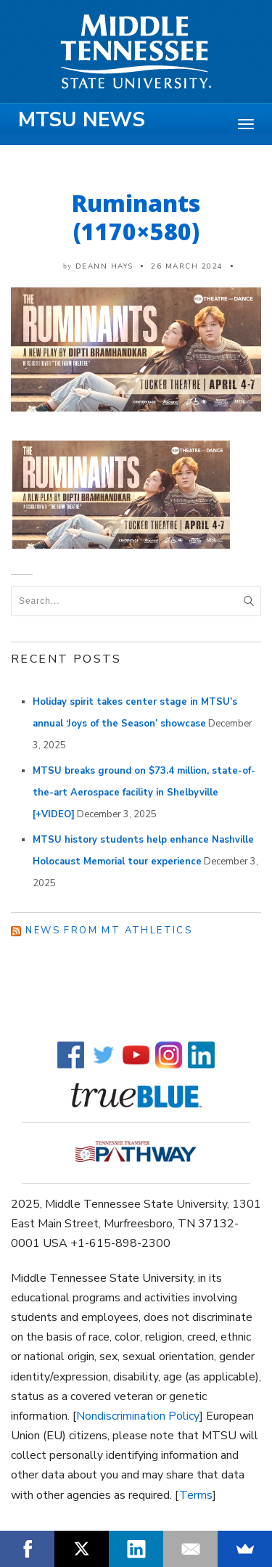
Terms (196, 1495)
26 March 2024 (187, 266)
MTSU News (81, 120)
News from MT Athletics (108, 930)
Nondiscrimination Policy (137, 1416)
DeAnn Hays (104, 266)
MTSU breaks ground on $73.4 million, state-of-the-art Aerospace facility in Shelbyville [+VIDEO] (144, 792)
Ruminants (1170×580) (136, 217)
